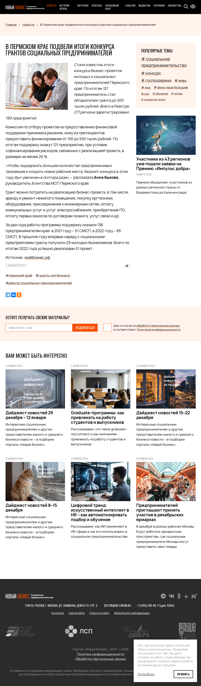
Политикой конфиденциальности (158, 329)
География (159, 5)
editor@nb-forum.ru (117, 605)
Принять (183, 674)
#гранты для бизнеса (52, 275)
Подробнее (146, 674)
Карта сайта (77, 613)
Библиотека (174, 5)
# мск (146, 87)
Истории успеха (64, 7)
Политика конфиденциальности (100, 654)
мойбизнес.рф (37, 257)
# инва (180, 80)
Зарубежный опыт (112, 7)
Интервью (83, 5)
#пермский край (19, 275)
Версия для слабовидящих (132, 613)
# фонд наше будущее (171, 87)
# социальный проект (153, 99)
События (130, 5)
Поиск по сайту (99, 613)
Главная (11, 24)
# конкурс (151, 73)
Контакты (57, 613)
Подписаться (85, 327)
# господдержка (156, 80)
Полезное (97, 5)
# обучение (160, 94)
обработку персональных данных (158, 325)
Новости (51, 5)
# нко (145, 94)
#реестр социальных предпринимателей (39, 283)
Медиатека (144, 5)
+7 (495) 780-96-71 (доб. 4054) (155, 605)
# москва (177, 93)
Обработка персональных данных (100, 659)
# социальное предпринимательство (164, 62)
